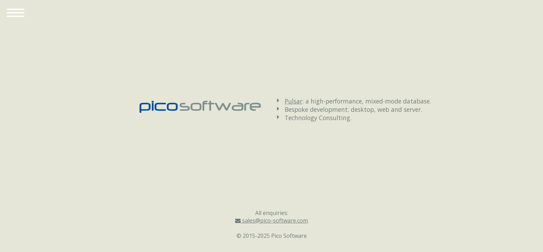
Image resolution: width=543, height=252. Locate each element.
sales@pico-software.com (271, 220)
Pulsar (293, 101)
